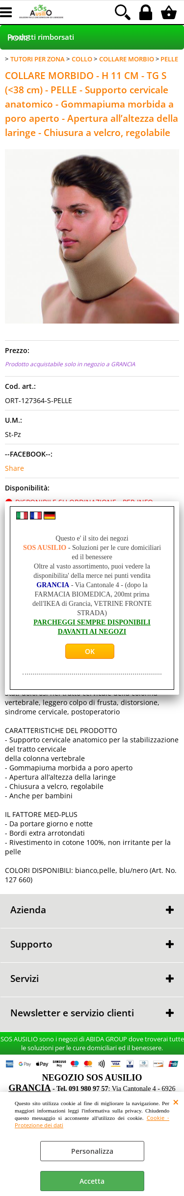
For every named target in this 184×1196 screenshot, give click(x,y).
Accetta (92, 1181)
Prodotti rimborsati (40, 37)
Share (14, 468)
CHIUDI (176, 1102)
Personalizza (92, 1151)
